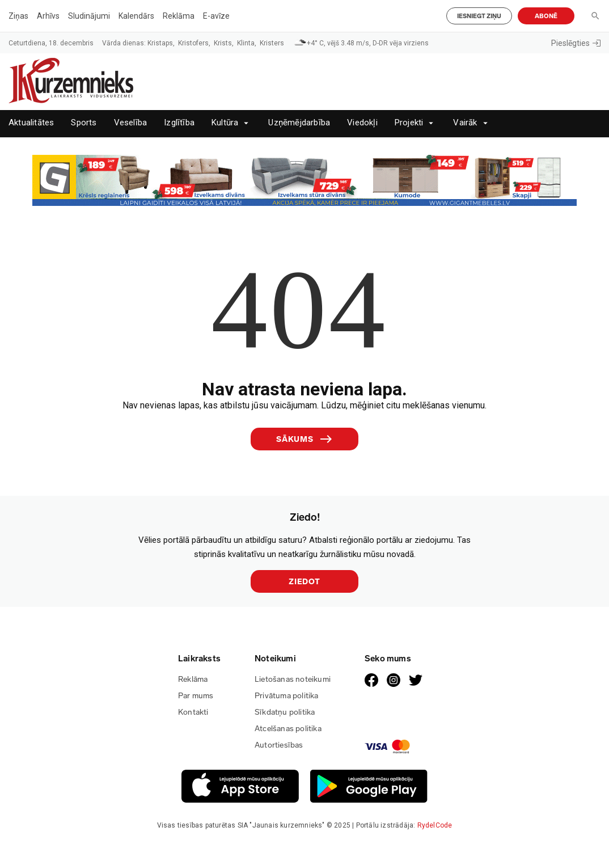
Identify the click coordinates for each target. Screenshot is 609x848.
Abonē (546, 16)
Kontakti (193, 712)
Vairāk (465, 123)
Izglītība (179, 123)
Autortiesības (279, 745)
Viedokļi (362, 123)
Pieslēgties (575, 43)
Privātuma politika (287, 696)
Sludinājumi (89, 15)
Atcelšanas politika (288, 728)
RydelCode (434, 825)
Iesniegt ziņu (479, 16)
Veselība (130, 123)
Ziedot (304, 582)
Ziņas (18, 15)
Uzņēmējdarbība (299, 123)
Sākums (304, 439)
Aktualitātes (31, 123)
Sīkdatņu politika (285, 712)
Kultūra (225, 123)
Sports (83, 123)
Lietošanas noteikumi (293, 679)
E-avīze (216, 15)
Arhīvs (48, 15)
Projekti (409, 123)
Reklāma (178, 15)
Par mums (196, 696)
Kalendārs (136, 15)
